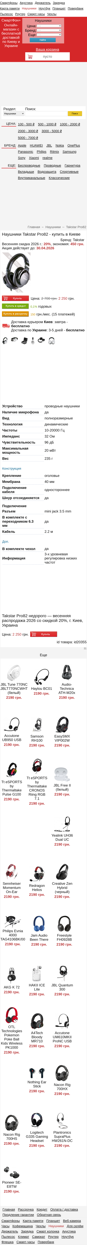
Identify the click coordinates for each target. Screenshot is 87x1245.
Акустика (26, 2)
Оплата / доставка (64, 1209)
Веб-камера (72, 1221)
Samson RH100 (37, 738)
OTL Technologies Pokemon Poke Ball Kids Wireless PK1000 (11, 1037)
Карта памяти (10, 8)
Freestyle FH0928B (64, 937)
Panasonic (25, 151)
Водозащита (47, 171)
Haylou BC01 (41, 689)
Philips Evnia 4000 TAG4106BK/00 (12, 935)
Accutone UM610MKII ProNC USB (62, 1037)
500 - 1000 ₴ (47, 124)
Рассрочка (26, 1209)
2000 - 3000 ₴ (28, 131)
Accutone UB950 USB (11, 738)
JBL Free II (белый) (62, 787)
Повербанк (75, 8)
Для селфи (75, 1226)
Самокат (38, 1237)
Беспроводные (29, 165)
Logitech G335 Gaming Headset (37, 1136)
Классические (59, 178)
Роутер (20, 14)
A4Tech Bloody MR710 (37, 1037)
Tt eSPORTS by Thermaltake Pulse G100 (11, 788)
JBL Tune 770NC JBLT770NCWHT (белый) (14, 688)
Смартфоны (9, 2)
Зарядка (59, 2)
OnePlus (73, 145)
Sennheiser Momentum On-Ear (12, 888)
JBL (49, 145)
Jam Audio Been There (39, 937)
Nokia (60, 145)
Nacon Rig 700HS (11, 1136)
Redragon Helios (37, 888)
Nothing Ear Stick (37, 1084)
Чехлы (51, 14)
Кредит (42, 1209)
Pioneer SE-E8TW (11, 1184)
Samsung (69, 151)
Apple (22, 145)
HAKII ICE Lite (37, 987)
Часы (5, 1226)
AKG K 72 (12, 987)
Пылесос (6, 14)
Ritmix (54, 151)
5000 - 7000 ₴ (28, 138)
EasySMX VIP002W (62, 738)
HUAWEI (36, 145)
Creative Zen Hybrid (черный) (62, 888)
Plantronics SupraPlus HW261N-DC (62, 1136)
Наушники (29, 8)
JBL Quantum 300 (62, 987)
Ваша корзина (47, 49)
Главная (9, 1209)
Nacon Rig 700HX (62, 1087)
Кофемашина (22, 1226)
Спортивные (69, 171)
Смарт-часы (36, 14)
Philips (41, 151)
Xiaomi (34, 158)
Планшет (58, 8)
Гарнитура (72, 165)
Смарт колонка (48, 1231)
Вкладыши (26, 171)
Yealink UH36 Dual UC (62, 837)
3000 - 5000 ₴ (52, 131)
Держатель (43, 2)
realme (47, 158)
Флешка (7, 1242)
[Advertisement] (43, 84)
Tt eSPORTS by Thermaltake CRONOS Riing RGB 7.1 (37, 788)
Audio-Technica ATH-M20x (66, 688)
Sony (21, 158)
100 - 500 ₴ (26, 124)
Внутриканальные (31, 178)
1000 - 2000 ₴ (70, 124)
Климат (23, 1237)
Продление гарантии (18, 1215)
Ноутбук (44, 8)
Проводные (52, 165)
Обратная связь (49, 1215)
